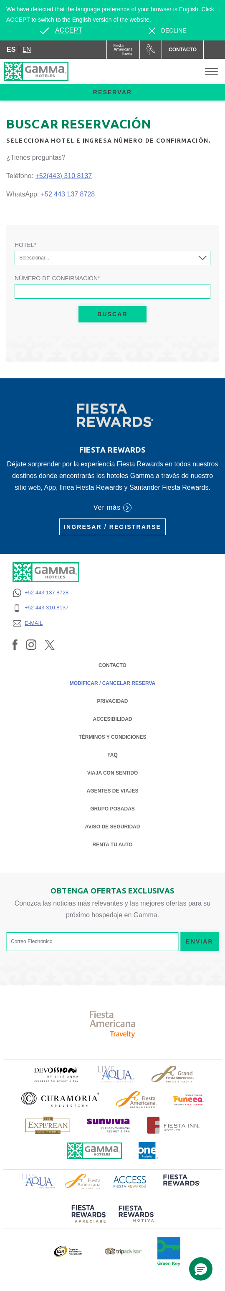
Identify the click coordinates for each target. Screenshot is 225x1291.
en (27, 49)
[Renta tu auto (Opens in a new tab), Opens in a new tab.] (151, 49)
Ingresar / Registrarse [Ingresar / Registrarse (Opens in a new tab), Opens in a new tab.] (112, 526)
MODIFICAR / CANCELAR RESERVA (113, 683)
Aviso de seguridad (112, 826)
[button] (200, 1269)
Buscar (112, 314)
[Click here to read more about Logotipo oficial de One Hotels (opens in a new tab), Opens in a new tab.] (149, 1150)
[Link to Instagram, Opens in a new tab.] (31, 644)
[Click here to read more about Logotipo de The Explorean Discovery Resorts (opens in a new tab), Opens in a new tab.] (47, 1125)
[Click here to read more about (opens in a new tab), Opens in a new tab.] (56, 1074)
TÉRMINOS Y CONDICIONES (112, 737)
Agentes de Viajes (112, 790)
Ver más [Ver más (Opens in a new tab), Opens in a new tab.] (112, 507)
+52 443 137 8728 (68, 194)
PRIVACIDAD (112, 700)
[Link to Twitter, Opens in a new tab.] (50, 644)
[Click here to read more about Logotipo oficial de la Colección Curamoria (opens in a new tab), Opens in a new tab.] (60, 1099)
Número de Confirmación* (57, 278)
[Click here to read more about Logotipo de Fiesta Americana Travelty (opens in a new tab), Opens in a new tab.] (112, 1024)
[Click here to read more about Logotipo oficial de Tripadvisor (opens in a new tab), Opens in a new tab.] (123, 1251)
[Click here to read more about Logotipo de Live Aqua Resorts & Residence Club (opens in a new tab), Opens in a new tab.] (38, 1180)
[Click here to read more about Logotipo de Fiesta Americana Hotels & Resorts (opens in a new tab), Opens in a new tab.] (136, 1099)
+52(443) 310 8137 (63, 175)
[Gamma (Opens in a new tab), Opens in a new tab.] (123, 49)
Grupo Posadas (112, 809)
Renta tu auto (113, 844)
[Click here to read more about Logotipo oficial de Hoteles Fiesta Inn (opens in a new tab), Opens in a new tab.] (173, 1125)
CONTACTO (112, 665)
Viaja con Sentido (112, 773)
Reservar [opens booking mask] (112, 92)
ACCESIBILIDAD (112, 719)
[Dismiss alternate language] (167, 30)
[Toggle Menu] (211, 71)
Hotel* (25, 245)
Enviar (199, 941)
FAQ (112, 755)
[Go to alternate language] (61, 30)
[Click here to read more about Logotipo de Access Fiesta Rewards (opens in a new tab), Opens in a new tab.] (129, 1180)
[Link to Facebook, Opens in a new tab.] (15, 644)
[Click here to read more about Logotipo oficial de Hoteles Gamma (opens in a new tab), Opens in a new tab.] (94, 1151)
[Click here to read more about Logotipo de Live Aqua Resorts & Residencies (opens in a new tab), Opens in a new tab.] (116, 1074)
